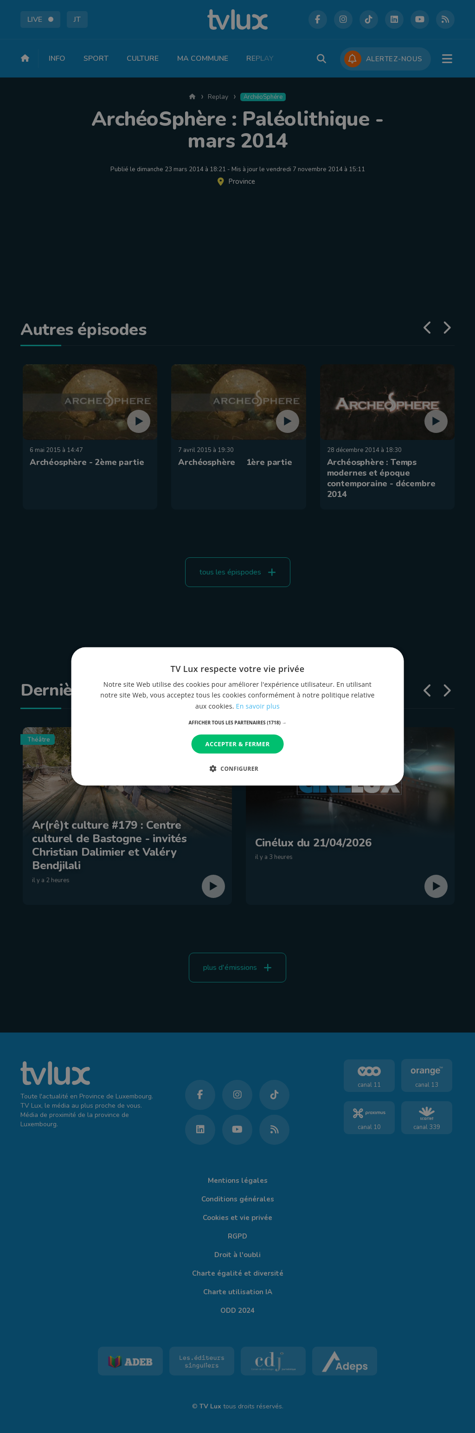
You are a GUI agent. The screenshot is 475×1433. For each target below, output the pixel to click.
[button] (238, 722)
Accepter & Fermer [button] (237, 744)
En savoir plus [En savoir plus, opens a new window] (258, 705)
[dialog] (237, 716)
